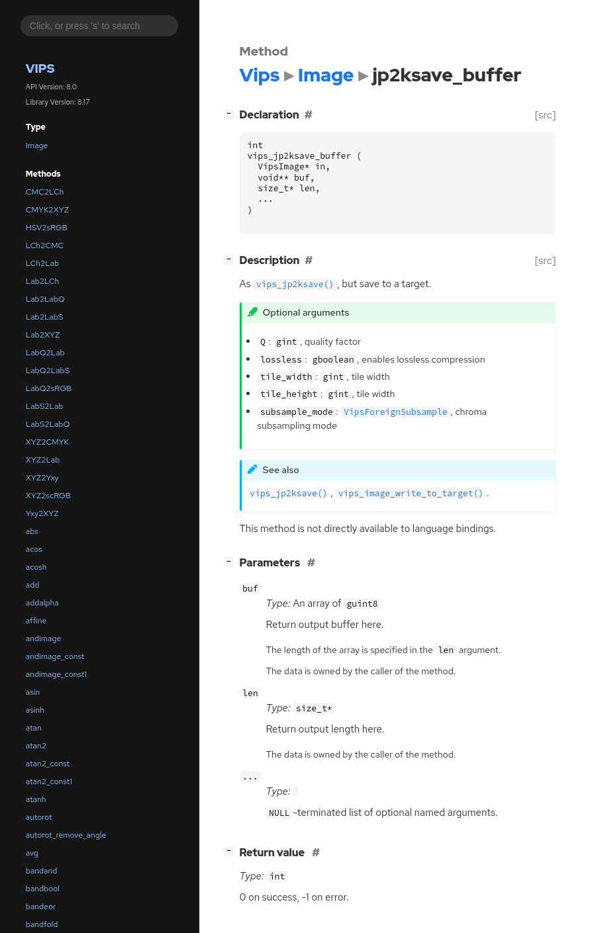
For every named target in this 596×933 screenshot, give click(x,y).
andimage (43, 638)
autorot (39, 817)
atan (34, 728)
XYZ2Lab (43, 460)
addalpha (42, 603)
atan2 (36, 745)
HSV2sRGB (47, 227)
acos (34, 549)
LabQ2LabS (48, 370)
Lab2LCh (42, 281)
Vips (40, 68)
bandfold (42, 924)
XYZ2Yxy (42, 477)
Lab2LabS (45, 317)
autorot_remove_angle (66, 835)
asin (33, 692)
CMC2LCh (45, 192)
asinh (35, 710)
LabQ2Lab (45, 352)
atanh (36, 799)
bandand (42, 871)
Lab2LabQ (45, 299)
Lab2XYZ (43, 335)
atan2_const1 (49, 781)
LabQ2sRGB (49, 388)
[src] (545, 115)
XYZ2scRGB (48, 495)
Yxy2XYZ (42, 513)
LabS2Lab (45, 406)
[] (231, 113)
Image (37, 145)
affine (36, 620)
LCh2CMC (45, 245)
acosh (36, 567)
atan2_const (48, 763)
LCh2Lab (42, 263)
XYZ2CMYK (47, 442)
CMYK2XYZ (47, 209)
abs (32, 531)
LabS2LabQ (48, 424)
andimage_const (55, 656)
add (33, 585)
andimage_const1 (56, 674)
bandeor (41, 906)
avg (32, 853)
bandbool (43, 888)
